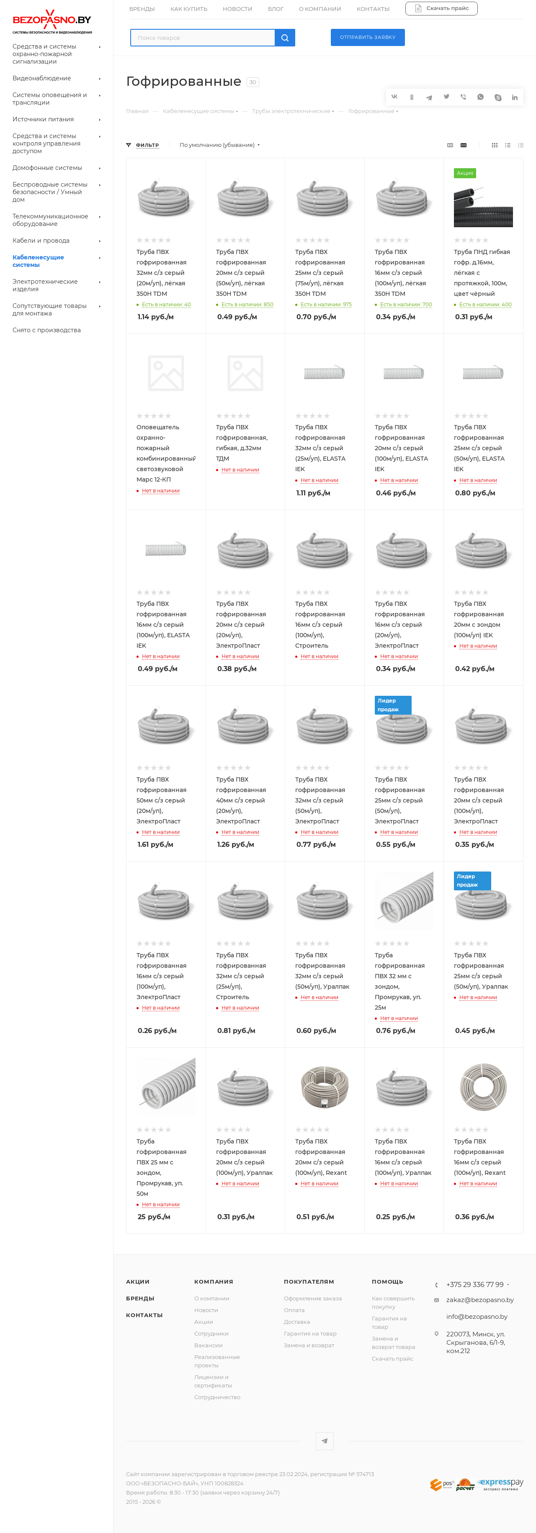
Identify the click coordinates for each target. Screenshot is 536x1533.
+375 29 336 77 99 (475, 1285)
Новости (206, 1310)
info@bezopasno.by (477, 1316)
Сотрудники (211, 1333)
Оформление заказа (313, 1298)
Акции (138, 1281)
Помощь (387, 1281)
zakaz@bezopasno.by (480, 1300)
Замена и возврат (309, 1345)
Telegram (325, 1441)
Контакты (144, 1315)
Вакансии (208, 1345)
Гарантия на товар (310, 1333)
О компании (211, 1298)
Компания (213, 1281)
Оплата (294, 1310)
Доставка (297, 1321)
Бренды (140, 1298)
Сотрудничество (217, 1397)
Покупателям (309, 1281)
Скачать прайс (392, 1358)
